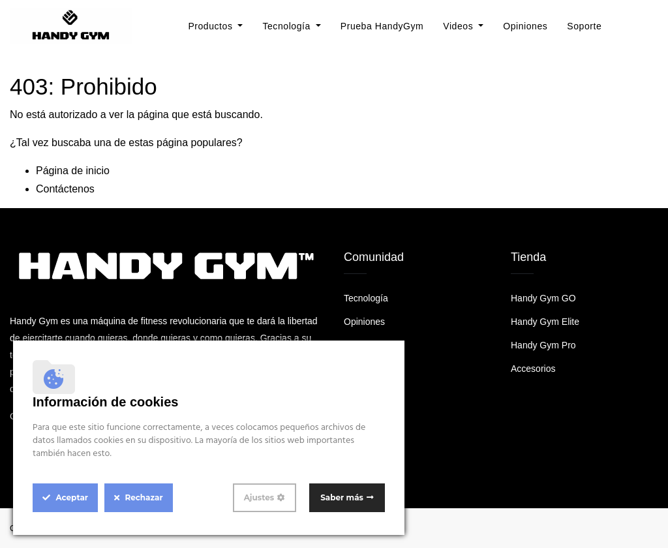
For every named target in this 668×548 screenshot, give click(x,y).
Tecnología (366, 298)
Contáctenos (65, 188)
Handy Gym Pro (543, 345)
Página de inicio (73, 170)
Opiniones (364, 321)
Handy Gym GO (543, 298)
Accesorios (533, 368)
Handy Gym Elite (545, 321)
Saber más (341, 497)
